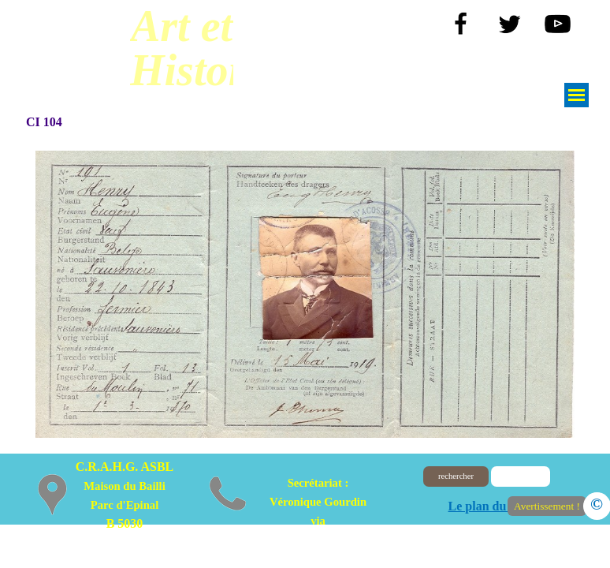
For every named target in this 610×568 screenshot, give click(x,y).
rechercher (456, 476)
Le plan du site (488, 506)
